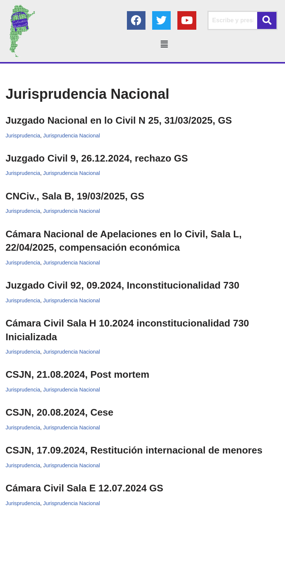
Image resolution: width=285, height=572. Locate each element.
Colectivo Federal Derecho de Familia (113, 564)
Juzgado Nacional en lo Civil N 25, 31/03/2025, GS (119, 120)
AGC (210, 564)
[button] (164, 44)
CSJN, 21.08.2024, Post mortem (77, 374)
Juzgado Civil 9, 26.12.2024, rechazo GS (97, 158)
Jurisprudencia (23, 136)
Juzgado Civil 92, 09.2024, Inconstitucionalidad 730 (122, 285)
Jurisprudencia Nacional (72, 136)
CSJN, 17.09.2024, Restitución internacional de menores (134, 450)
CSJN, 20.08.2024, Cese (60, 412)
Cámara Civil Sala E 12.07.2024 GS (84, 488)
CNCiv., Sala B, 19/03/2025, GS (75, 196)
